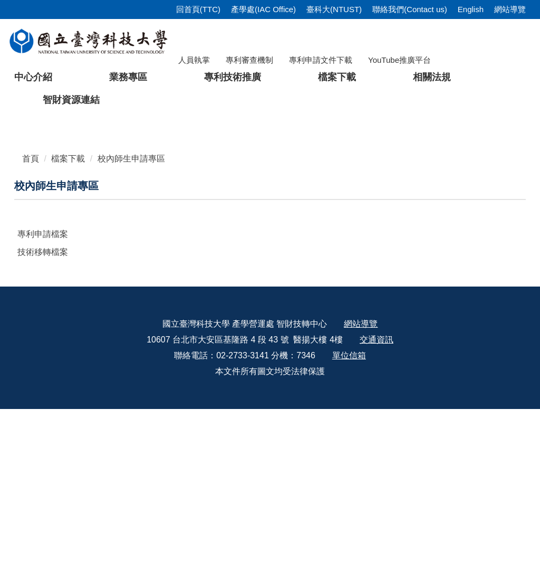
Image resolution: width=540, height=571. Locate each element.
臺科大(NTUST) (334, 9)
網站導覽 (510, 9)
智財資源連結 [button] (71, 99)
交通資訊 (376, 501)
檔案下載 (68, 320)
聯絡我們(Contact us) (409, 9)
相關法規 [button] (432, 77)
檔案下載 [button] (337, 77)
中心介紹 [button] (33, 77)
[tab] (408, 272)
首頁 (30, 320)
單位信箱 (349, 517)
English (471, 9)
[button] (25, 198)
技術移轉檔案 (42, 414)
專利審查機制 (249, 59)
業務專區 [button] (128, 77)
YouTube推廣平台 (399, 59)
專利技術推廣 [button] (232, 77)
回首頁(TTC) (198, 9)
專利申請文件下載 (320, 59)
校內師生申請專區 (131, 320)
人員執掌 (194, 59)
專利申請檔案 (42, 396)
